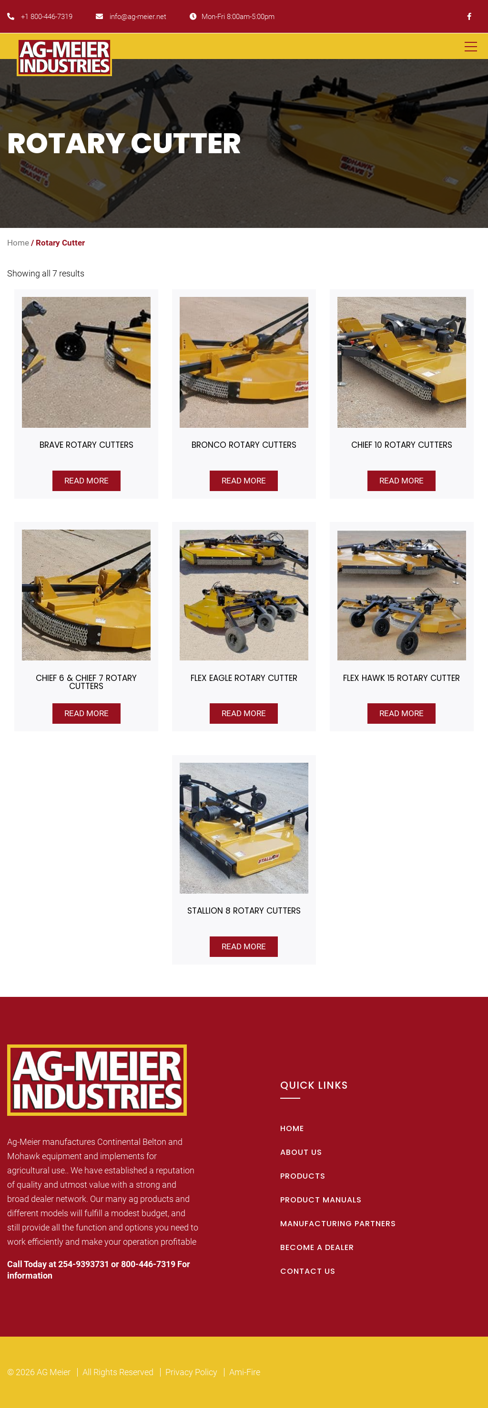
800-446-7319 (148, 1264)
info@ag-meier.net (131, 16)
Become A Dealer (317, 1247)
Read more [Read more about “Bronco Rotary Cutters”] (244, 480)
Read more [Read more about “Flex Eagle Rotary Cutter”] (244, 713)
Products (302, 1176)
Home (18, 242)
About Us (301, 1152)
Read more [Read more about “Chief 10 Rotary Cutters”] (401, 480)
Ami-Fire (244, 1372)
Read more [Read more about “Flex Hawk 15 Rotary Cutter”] (401, 713)
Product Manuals (321, 1199)
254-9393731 (83, 1264)
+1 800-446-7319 (39, 16)
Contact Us (308, 1271)
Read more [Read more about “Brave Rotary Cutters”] (86, 480)
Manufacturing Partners (338, 1223)
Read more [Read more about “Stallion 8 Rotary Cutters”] (244, 946)
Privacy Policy (191, 1372)
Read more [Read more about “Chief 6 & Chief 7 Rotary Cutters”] (86, 713)
